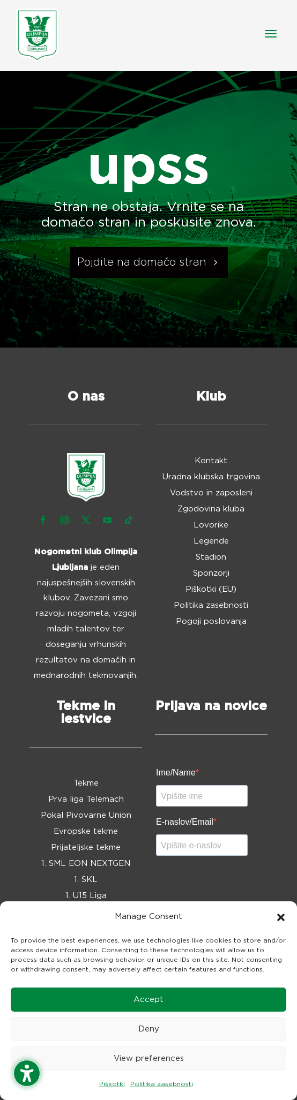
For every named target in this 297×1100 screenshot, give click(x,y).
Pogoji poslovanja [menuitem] (211, 622)
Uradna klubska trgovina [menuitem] (211, 477)
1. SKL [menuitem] (86, 880)
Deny (148, 1029)
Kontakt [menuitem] (211, 461)
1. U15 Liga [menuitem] (86, 896)
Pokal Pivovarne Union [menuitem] (86, 815)
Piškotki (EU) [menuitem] (210, 589)
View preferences (149, 1058)
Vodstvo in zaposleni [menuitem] (211, 493)
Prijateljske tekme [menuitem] (86, 848)
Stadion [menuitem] (211, 557)
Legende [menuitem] (211, 541)
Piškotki (112, 1084)
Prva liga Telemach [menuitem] (86, 799)
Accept (148, 1000)
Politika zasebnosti (161, 1084)
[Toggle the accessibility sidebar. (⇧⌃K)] (26, 1073)
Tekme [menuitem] (86, 783)
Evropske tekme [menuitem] (86, 831)
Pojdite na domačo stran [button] (141, 262)
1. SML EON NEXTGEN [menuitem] (85, 864)
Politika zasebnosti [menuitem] (211, 605)
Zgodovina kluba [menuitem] (210, 509)
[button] (281, 917)
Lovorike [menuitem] (211, 525)
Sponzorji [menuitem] (211, 573)
